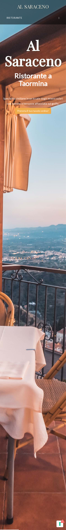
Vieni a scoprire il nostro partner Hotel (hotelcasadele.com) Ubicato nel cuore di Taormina (33, 269)
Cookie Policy (30, 449)
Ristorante (14, 17)
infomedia (38, 517)
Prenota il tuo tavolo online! (33, 110)
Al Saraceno (33, 6)
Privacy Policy (12, 449)
